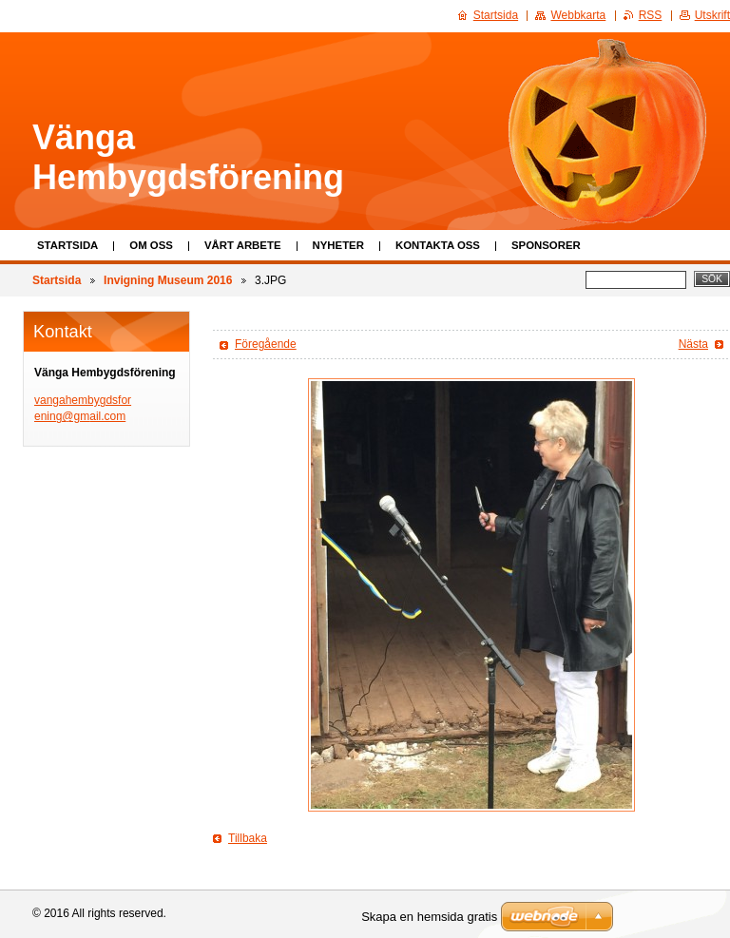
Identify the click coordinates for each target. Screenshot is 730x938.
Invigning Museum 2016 (168, 280)
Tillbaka (247, 838)
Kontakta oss (437, 245)
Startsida (67, 245)
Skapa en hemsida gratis (429, 916)
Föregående (266, 344)
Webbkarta (577, 15)
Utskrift (712, 15)
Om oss (151, 245)
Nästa (693, 344)
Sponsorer (546, 245)
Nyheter (338, 245)
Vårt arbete (242, 245)
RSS (651, 15)
